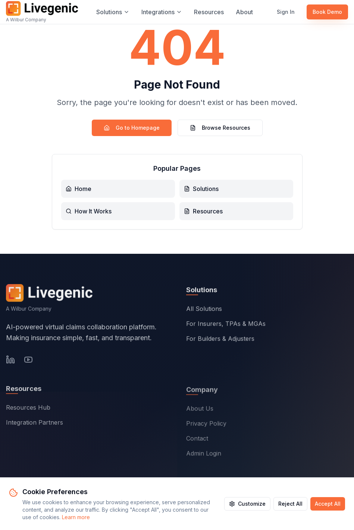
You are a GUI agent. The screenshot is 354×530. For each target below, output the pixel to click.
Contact (197, 440)
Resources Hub (28, 409)
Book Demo (327, 12)
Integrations (161, 12)
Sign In (286, 12)
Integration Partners (34, 424)
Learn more (76, 517)
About (244, 12)
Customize (247, 503)
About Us (199, 410)
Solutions (112, 12)
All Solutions (204, 310)
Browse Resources (220, 127)
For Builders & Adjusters (220, 339)
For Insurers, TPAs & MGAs (226, 325)
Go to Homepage (132, 127)
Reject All (290, 503)
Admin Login (203, 455)
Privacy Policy (206, 425)
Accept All (328, 503)
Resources (209, 12)
